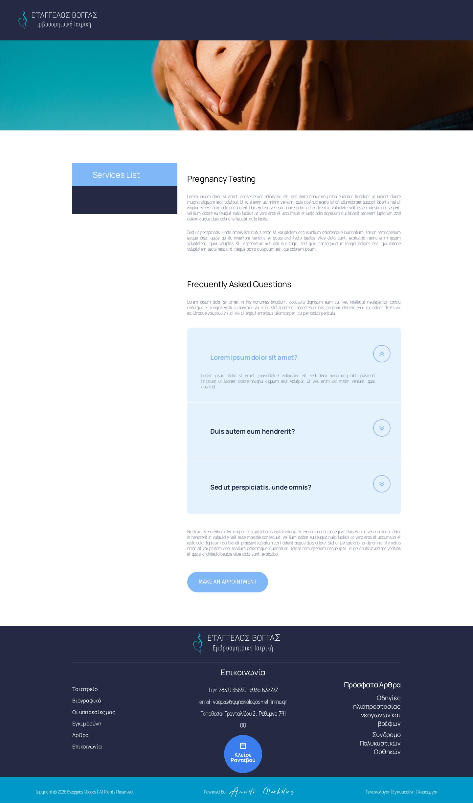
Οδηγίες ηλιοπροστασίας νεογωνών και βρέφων (377, 712)
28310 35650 (232, 690)
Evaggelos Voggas (82, 792)
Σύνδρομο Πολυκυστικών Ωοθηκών (380, 744)
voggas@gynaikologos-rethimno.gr (250, 702)
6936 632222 (264, 690)
